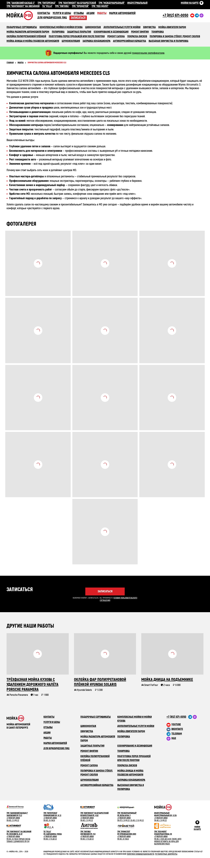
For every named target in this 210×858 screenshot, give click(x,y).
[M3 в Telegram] (185, 733)
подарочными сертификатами (148, 53)
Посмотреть (37, 263)
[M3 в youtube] (185, 724)
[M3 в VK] (185, 729)
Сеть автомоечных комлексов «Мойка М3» (22, 15)
